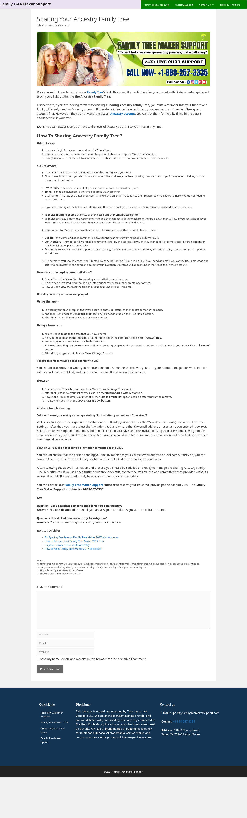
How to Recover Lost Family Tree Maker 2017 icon (74, 541)
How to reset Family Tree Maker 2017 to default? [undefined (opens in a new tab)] (73, 548)
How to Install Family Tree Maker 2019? (60, 573)
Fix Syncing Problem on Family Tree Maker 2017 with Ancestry (82, 537)
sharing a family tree (97, 567)
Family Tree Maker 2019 (156, 4)
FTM (42, 560)
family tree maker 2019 (70, 563)
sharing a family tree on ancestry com (128, 567)
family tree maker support (150, 563)
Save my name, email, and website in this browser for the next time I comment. (93, 659)
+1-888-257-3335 (184, 721)
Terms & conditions (233, 4)
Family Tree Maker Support (25, 3)
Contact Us (208, 4)
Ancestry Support (184, 4)
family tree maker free (124, 563)
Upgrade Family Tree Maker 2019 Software (61, 570)
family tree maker (49, 563)
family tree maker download (98, 563)
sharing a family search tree (71, 567)
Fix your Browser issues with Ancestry (67, 545)
